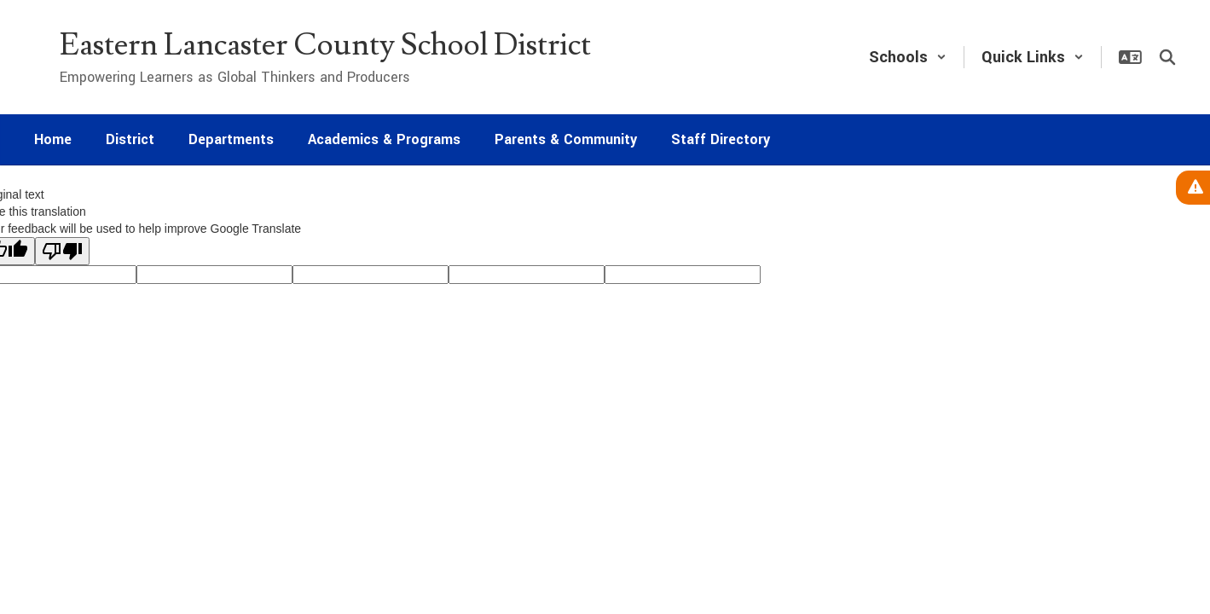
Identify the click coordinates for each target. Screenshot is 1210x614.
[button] (908, 57)
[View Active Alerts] (1193, 188)
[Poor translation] (62, 251)
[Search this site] (1167, 57)
